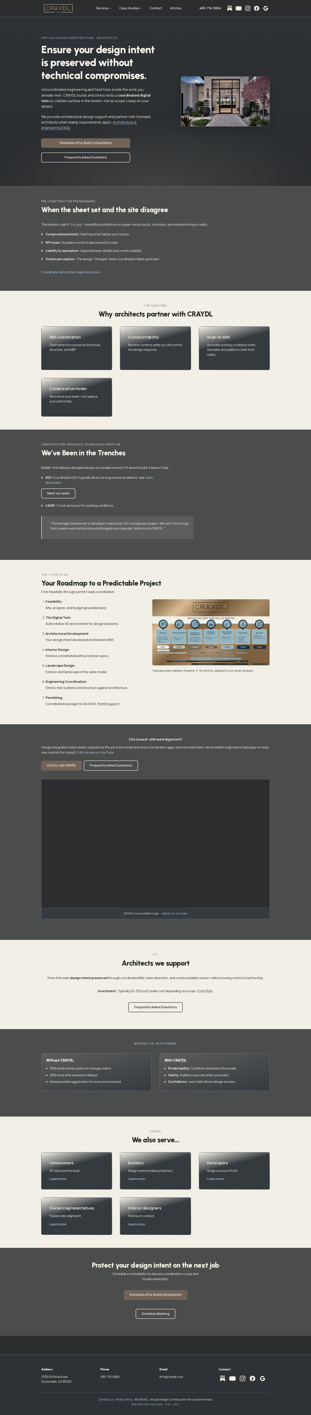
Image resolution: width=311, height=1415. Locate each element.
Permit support (108, 704)
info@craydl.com (171, 1377)
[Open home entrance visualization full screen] (225, 101)
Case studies (129, 8)
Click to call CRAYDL (61, 765)
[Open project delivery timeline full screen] (211, 632)
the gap (76, 224)
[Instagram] (248, 8)
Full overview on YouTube (95, 752)
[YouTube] (239, 8)
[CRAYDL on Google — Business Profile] (266, 8)
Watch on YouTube (175, 913)
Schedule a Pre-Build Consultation (86, 143)
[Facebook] (257, 8)
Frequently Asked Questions (85, 157)
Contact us (106, 1399)
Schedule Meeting (155, 1314)
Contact (156, 8)
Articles (176, 8)
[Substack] (230, 8)
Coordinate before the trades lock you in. (71, 272)
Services (102, 8)
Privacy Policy (124, 1399)
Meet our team (58, 493)
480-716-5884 (210, 8)
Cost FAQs (205, 991)
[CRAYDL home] (58, 8)
